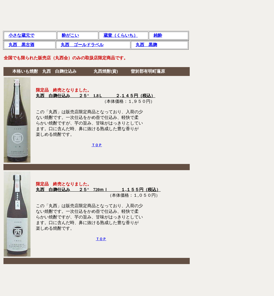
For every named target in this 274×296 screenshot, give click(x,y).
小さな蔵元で (21, 35)
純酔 (158, 35)
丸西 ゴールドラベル (82, 44)
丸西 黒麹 (146, 44)
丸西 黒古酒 (21, 44)
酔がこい (70, 35)
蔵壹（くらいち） (121, 35)
